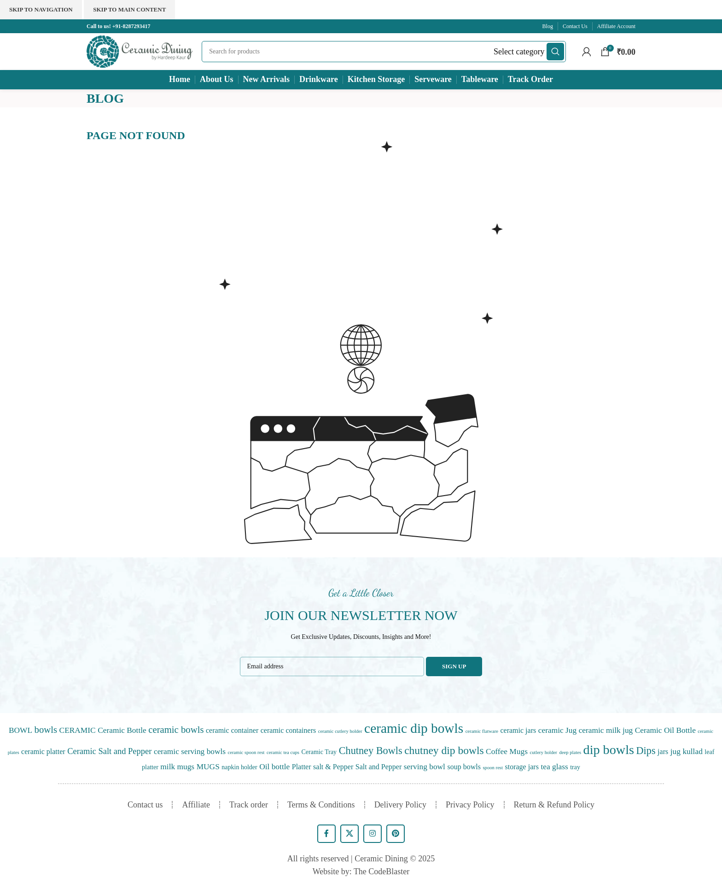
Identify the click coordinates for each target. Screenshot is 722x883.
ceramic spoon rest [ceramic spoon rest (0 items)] (246, 752)
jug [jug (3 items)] (675, 751)
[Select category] (519, 51)
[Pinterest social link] (395, 834)
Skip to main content (129, 9)
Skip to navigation (41, 9)
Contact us (145, 804)
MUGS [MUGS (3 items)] (208, 766)
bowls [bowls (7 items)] (46, 730)
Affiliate (196, 804)
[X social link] (349, 834)
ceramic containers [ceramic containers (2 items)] (288, 730)
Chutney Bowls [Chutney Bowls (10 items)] (370, 750)
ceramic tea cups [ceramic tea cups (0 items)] (283, 752)
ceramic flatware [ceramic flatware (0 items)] (482, 731)
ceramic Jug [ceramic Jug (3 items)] (557, 730)
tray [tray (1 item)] (575, 767)
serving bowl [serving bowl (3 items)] (424, 766)
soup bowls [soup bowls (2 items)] (464, 767)
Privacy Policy (470, 804)
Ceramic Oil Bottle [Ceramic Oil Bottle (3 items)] (665, 730)
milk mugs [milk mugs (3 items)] (177, 766)
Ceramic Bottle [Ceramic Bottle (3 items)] (122, 730)
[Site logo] (139, 50)
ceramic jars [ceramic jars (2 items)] (518, 730)
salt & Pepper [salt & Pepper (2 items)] (333, 767)
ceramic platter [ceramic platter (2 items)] (43, 751)
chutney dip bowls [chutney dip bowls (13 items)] (443, 750)
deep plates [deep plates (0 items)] (570, 752)
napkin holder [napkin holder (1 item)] (239, 767)
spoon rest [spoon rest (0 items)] (493, 767)
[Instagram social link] (372, 834)
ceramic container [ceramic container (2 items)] (232, 730)
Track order (248, 804)
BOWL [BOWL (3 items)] (20, 730)
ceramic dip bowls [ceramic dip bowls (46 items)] (413, 728)
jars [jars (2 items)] (663, 751)
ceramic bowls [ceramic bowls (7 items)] (176, 730)
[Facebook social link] (326, 834)
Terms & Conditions (321, 804)
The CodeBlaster (381, 871)
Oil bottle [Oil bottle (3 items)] (274, 766)
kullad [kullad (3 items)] (692, 751)
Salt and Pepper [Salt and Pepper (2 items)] (378, 767)
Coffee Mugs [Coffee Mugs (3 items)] (507, 751)
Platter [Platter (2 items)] (301, 767)
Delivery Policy (400, 804)
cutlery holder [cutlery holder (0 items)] (543, 752)
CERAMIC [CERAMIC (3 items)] (77, 730)
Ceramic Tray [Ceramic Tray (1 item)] (319, 752)
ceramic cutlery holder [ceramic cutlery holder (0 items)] (340, 731)
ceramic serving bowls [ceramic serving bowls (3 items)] (190, 751)
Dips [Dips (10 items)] (646, 750)
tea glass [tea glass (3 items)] (554, 766)
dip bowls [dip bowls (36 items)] (608, 750)
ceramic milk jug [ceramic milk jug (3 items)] (606, 730)
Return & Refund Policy (554, 804)
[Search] (383, 51)
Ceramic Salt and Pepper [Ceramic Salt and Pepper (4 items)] (109, 751)
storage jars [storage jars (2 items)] (521, 767)
